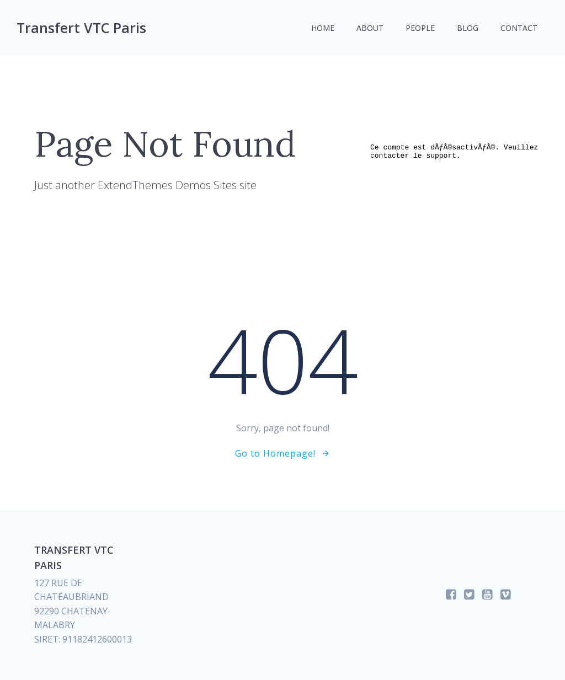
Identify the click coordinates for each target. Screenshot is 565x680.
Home (322, 28)
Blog (467, 28)
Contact (518, 28)
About (369, 28)
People (420, 28)
